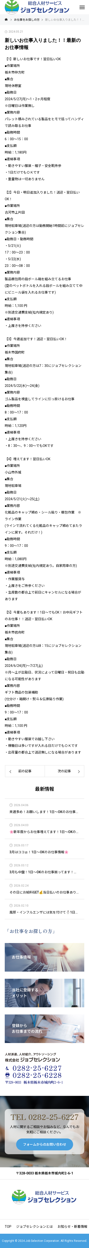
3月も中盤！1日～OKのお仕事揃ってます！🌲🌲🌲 (44, 872)
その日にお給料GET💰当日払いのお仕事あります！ (44, 892)
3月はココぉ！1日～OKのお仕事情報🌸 (38, 852)
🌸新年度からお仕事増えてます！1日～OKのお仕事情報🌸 (44, 832)
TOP (8, 1226)
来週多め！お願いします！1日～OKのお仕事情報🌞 (44, 812)
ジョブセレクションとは (34, 1226)
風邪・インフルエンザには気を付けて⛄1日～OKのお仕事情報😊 (44, 912)
